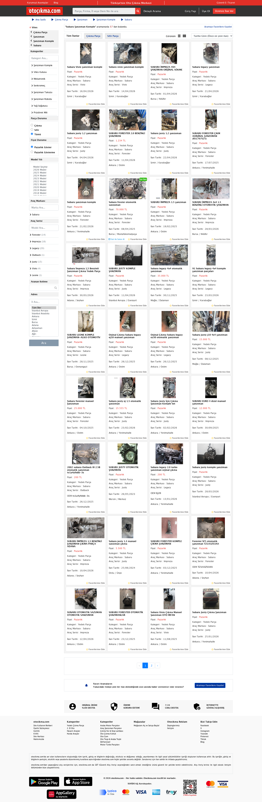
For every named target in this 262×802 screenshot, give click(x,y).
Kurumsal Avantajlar (37, 2)
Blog (56, 2)
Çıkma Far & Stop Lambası (111, 731)
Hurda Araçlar (73, 734)
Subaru (126, 19)
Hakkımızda (38, 739)
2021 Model (44, 184)
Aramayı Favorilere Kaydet (218, 26)
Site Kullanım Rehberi (42, 725)
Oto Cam (104, 736)
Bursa (43, 322)
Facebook (205, 725)
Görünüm (171, 36)
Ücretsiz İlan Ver (224, 11)
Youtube (204, 734)
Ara (43, 343)
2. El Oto (70, 728)
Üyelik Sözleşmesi (41, 728)
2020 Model (44, 187)
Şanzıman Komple (104, 19)
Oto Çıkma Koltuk (108, 734)
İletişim (170, 728)
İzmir (43, 319)
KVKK (36, 734)
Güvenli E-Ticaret (226, 2)
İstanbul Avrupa (43, 310)
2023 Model (44, 178)
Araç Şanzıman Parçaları (111, 728)
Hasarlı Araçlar (73, 731)
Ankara (43, 316)
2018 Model (44, 193)
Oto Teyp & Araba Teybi (110, 739)
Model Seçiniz (44, 166)
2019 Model (44, 190)
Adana (43, 325)
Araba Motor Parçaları (110, 725)
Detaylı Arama (152, 11)
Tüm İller (43, 307)
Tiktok (203, 739)
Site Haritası (38, 736)
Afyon (43, 331)
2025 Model (44, 172)
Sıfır (36, 130)
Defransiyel (105, 742)
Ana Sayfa (39, 19)
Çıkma (38, 125)
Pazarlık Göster (42, 147)
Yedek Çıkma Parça (75, 725)
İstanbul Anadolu (43, 313)
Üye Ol (206, 11)
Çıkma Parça (59, 19)
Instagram (205, 731)
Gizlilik (36, 731)
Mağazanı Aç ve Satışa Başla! (146, 725)
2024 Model (44, 175)
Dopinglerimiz (173, 725)
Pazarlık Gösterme (44, 152)
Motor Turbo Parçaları (110, 745)
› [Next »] (157, 665)
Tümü (37, 134)
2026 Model (44, 169)
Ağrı (43, 333)
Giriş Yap (190, 11)
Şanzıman (80, 19)
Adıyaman (43, 328)
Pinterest (205, 736)
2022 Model (44, 181)
